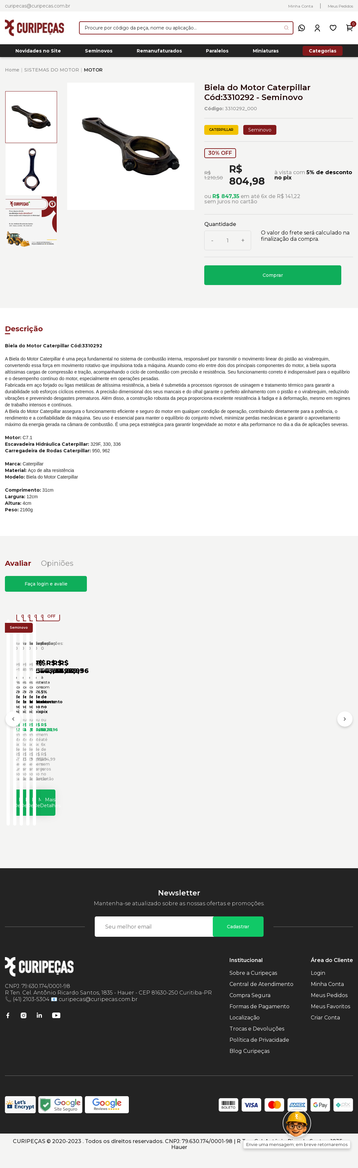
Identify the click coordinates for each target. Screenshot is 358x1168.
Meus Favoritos (330, 1019)
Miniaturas (266, 53)
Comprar (273, 279)
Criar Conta (325, 1030)
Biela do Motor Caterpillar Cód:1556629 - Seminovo (54, 746)
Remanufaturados (159, 53)
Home (12, 73)
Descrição (24, 332)
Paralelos (217, 53)
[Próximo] (344, 728)
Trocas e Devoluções (256, 1041)
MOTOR (93, 73)
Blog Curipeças (249, 1064)
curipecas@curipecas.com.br (37, 6)
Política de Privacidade (259, 1053)
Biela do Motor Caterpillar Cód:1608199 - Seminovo (287, 746)
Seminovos (98, 53)
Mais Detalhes (67, 812)
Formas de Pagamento (259, 1019)
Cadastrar (238, 939)
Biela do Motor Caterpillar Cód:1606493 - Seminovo (170, 746)
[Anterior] (13, 728)
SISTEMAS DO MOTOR (51, 73)
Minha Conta (300, 6)
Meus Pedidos (340, 6)
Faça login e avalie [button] (46, 587)
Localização (244, 1030)
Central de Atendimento (261, 997)
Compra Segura (249, 1008)
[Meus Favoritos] (333, 28)
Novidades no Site (38, 53)
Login (318, 986)
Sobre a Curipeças (253, 986)
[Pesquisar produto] (286, 28)
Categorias (322, 52)
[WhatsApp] (301, 28)
